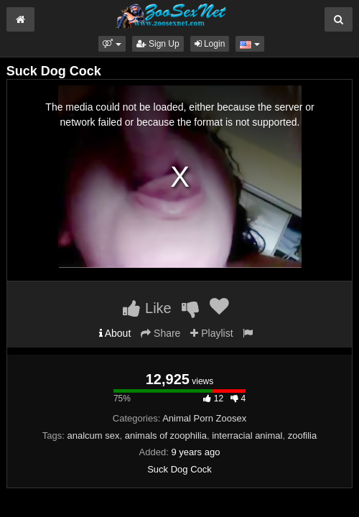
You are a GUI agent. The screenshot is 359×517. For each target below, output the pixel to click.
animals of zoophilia (166, 435)
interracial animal (247, 435)
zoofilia (302, 435)
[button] (111, 44)
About (115, 333)
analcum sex (93, 435)
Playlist (211, 333)
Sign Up (158, 44)
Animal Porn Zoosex (204, 418)
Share (160, 333)
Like (147, 308)
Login (210, 44)
